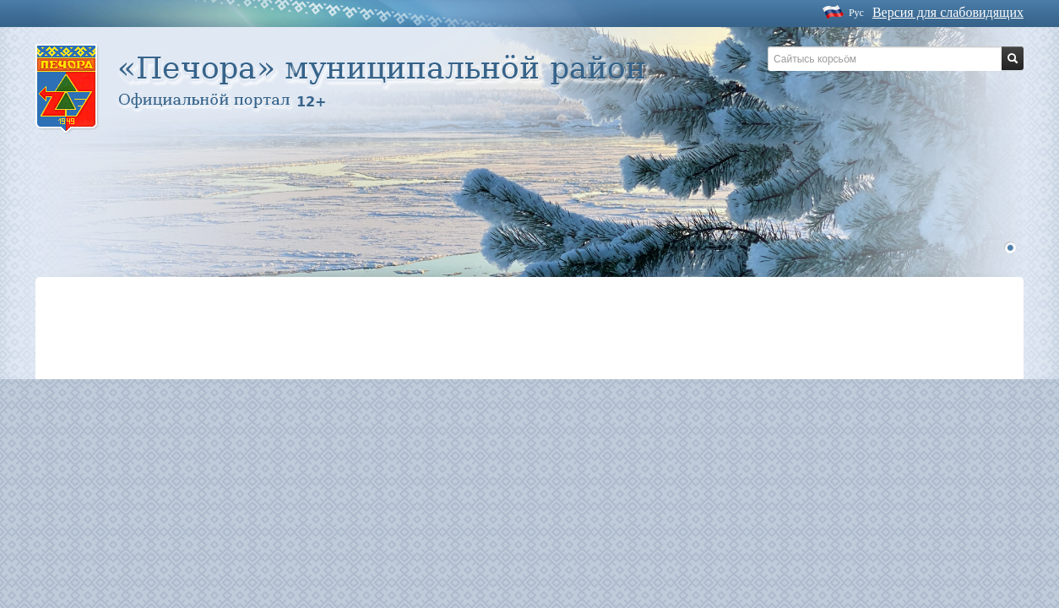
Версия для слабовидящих (948, 12)
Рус (856, 13)
